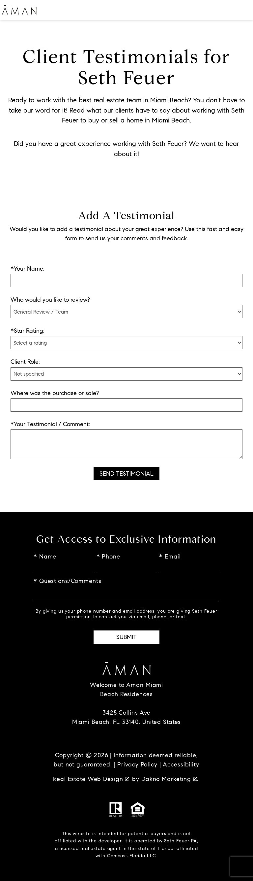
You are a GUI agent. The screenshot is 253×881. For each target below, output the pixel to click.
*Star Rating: (27, 330)
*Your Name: (27, 268)
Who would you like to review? (50, 299)
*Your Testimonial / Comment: (50, 424)
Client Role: (25, 361)
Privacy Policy (137, 764)
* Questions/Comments (67, 581)
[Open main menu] (243, 10)
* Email (170, 556)
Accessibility (181, 764)
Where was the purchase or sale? (55, 393)
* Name (45, 556)
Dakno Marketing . (170, 779)
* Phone (108, 556)
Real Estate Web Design (91, 779)
